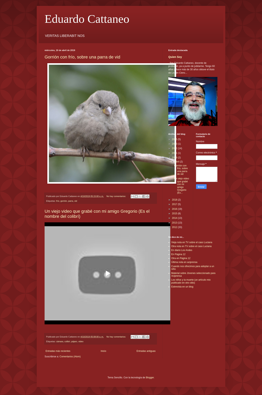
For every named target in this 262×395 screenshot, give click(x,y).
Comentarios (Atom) (70, 356)
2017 (175, 204)
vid (75, 201)
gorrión (63, 201)
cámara (59, 341)
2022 (175, 148)
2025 (175, 139)
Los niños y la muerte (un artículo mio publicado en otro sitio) (191, 281)
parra (70, 201)
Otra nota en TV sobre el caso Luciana (191, 246)
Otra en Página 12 (180, 258)
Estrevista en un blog (182, 286)
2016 (175, 209)
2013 (175, 222)
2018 (175, 199)
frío (57, 201)
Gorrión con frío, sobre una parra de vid (82, 57)
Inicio (103, 351)
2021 (175, 153)
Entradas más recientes (58, 351)
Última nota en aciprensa (184, 262)
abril (177, 161)
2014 (175, 218)
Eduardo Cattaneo (87, 18)
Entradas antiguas (146, 351)
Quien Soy (175, 56)
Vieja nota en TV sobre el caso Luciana (191, 242)
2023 (175, 143)
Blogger (150, 377)
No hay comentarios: (116, 196)
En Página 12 (178, 254)
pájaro (74, 341)
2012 (175, 227)
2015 (175, 213)
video (80, 341)
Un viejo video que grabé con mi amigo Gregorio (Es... (181, 185)
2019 (175, 157)
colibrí (67, 341)
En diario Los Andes (181, 250)
